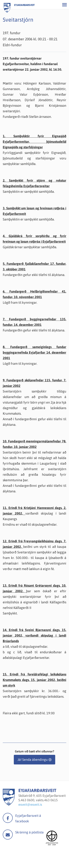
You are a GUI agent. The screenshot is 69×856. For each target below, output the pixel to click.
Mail (8, 835)
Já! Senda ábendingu (32, 759)
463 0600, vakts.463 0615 (39, 800)
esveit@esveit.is (30, 804)
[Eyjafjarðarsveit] (9, 804)
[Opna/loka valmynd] (64, 4)
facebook (8, 818)
